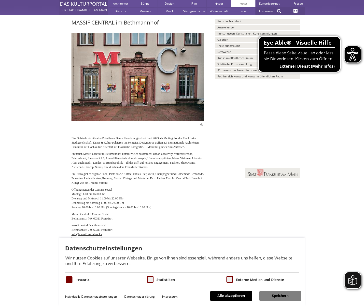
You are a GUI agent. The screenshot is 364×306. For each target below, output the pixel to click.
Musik (170, 11)
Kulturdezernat (269, 3)
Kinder (218, 3)
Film (194, 3)
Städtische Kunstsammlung (234, 64)
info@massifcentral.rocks (86, 234)
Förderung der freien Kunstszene (238, 70)
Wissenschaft (219, 11)
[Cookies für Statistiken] (150, 279)
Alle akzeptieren (231, 295)
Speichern (280, 295)
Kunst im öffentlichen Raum (235, 58)
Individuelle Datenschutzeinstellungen (91, 296)
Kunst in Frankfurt (229, 21)
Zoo (243, 11)
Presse (298, 3)
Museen (145, 11)
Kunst (243, 3)
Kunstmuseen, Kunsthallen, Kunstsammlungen (247, 33)
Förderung (266, 11)
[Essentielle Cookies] (69, 279)
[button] (83, 7)
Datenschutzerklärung (139, 296)
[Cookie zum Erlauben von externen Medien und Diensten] (229, 279)
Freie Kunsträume (228, 46)
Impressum (170, 296)
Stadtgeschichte (194, 11)
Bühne (145, 3)
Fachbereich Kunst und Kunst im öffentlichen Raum (250, 76)
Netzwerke (224, 52)
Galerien (222, 39)
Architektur (120, 3)
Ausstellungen (226, 27)
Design (169, 3)
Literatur (120, 11)
